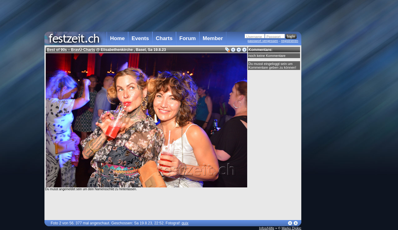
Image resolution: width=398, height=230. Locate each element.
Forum (187, 38)
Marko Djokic (291, 228)
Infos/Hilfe (266, 228)
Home (117, 38)
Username (254, 37)
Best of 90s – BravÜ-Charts (71, 50)
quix (185, 223)
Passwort (273, 37)
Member (213, 38)
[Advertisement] (329, 125)
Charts (164, 38)
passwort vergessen (263, 41)
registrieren (289, 41)
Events (140, 38)
